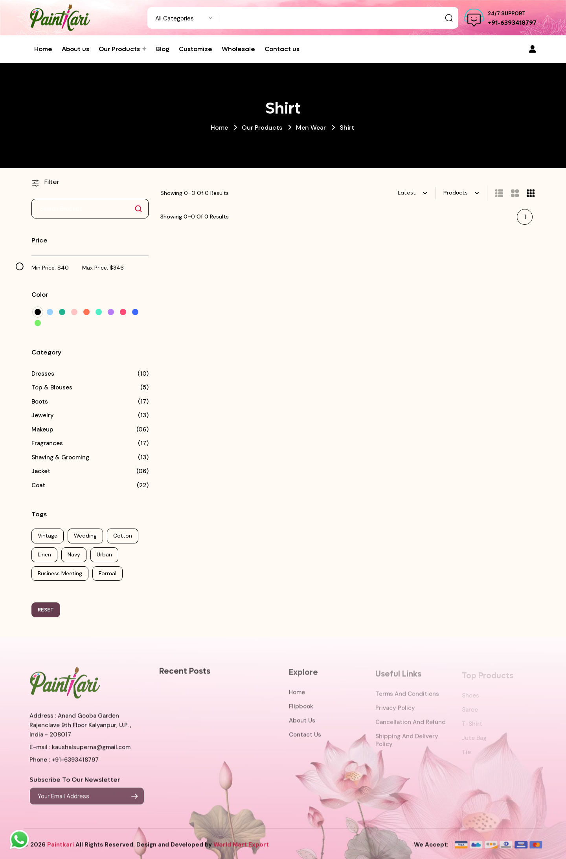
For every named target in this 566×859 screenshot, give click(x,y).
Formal (107, 573)
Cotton (122, 535)
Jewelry (42, 415)
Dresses (42, 374)
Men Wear (311, 127)
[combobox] (183, 18)
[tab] (495, 193)
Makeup (42, 429)
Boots (39, 402)
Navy (74, 554)
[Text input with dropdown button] (339, 18)
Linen (44, 554)
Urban (104, 554)
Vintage (47, 535)
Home (219, 127)
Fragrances (47, 443)
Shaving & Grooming (60, 457)
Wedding (85, 535)
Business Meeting (60, 573)
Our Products (262, 127)
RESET (46, 609)
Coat (38, 485)
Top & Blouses (51, 387)
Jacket (40, 471)
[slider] (20, 266)
